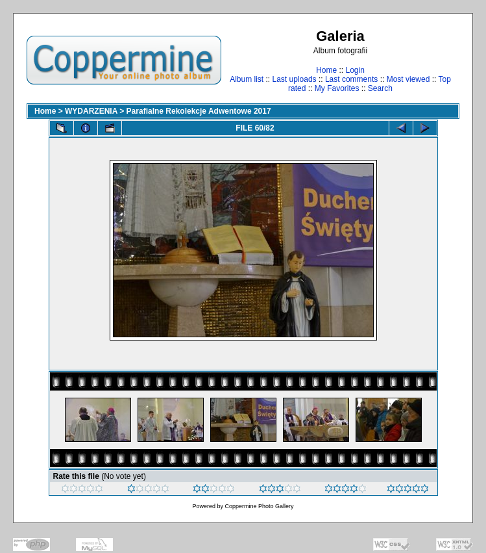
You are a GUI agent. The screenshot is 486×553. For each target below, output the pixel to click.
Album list (246, 79)
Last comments (351, 79)
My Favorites (337, 88)
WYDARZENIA (91, 111)
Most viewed (408, 79)
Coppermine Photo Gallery (259, 506)
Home (326, 70)
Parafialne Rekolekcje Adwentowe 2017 (199, 111)
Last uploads (295, 79)
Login (354, 70)
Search (380, 88)
